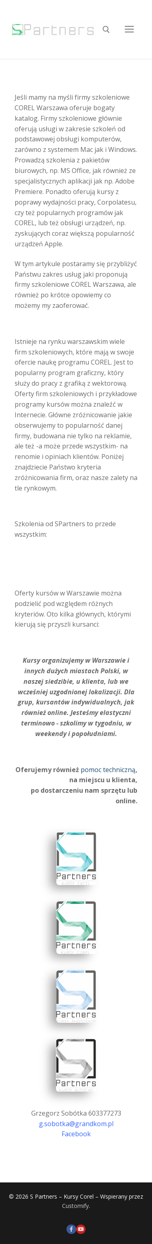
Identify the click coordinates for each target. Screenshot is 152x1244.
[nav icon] (129, 29)
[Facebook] (71, 1229)
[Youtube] (81, 1229)
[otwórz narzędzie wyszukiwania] (106, 29)
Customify (75, 1206)
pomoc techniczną (108, 769)
